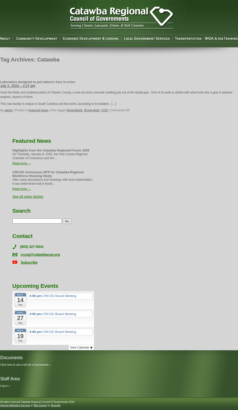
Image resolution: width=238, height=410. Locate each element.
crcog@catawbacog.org (40, 255)
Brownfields (74, 110)
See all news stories (27, 197)
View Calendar (81, 347)
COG (104, 110)
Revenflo (55, 405)
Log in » (5, 385)
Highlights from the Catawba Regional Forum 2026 (50, 150)
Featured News (38, 110)
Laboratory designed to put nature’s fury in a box (37, 82)
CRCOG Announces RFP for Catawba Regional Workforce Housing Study (48, 174)
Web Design (40, 405)
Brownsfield (91, 110)
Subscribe (29, 262)
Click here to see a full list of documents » (25, 364)
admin (8, 110)
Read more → (21, 163)
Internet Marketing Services (15, 405)
